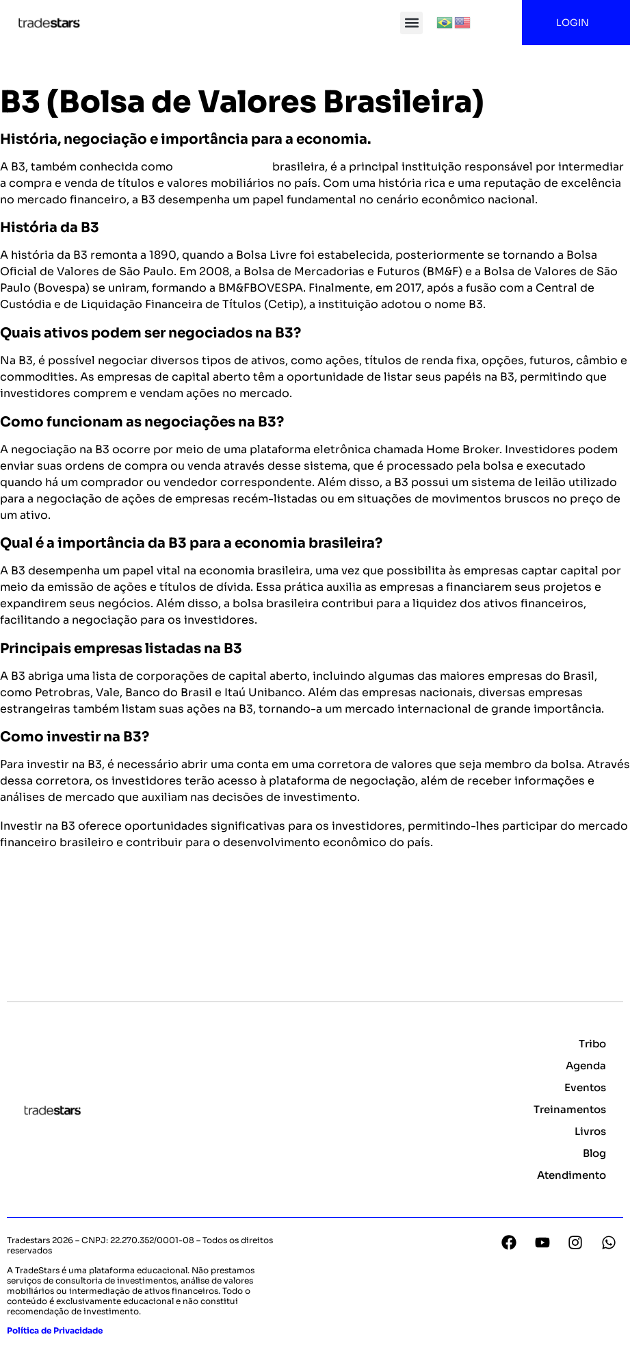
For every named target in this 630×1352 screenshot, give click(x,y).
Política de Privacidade (55, 1330)
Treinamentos (570, 1109)
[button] (411, 23)
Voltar (24, 911)
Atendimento (571, 1175)
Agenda (586, 1065)
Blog (594, 1153)
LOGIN (576, 22)
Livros (590, 1131)
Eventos (585, 1087)
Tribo (592, 1043)
